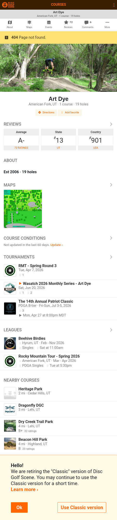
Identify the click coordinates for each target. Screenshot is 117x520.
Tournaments (58, 257)
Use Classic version (82, 507)
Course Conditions (58, 238)
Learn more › (24, 489)
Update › (56, 245)
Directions (46, 112)
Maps (58, 185)
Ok (19, 507)
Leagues (58, 329)
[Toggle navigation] (114, 4)
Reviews (58, 124)
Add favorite (69, 112)
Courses (58, 4)
